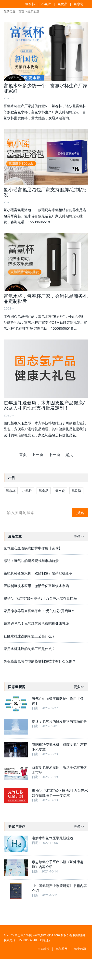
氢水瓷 (78, 4)
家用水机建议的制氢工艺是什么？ (29, 648)
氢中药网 (80, 949)
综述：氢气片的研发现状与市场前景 (31, 560)
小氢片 (46, 4)
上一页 (37, 454)
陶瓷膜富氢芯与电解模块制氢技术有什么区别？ (40, 661)
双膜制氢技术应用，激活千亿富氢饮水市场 (36, 585)
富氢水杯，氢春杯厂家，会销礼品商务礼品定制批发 (46, 298)
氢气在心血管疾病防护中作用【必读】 (33, 548)
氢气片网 (61, 949)
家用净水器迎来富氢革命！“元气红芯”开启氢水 (39, 610)
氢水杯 (30, 4)
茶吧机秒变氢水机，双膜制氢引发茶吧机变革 (38, 573)
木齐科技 (43, 949)
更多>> (79, 536)
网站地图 (79, 935)
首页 (21, 11)
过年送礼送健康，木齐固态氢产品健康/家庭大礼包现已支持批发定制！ (44, 405)
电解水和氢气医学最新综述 (52, 838)
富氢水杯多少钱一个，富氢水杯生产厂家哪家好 (46, 88)
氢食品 (62, 4)
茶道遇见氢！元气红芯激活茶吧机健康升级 (36, 623)
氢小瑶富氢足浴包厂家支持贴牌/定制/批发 (45, 192)
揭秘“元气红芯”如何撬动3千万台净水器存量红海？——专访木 (60, 792)
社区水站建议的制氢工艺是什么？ (29, 636)
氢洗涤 (76, 490)
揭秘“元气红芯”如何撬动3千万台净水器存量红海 (40, 598)
